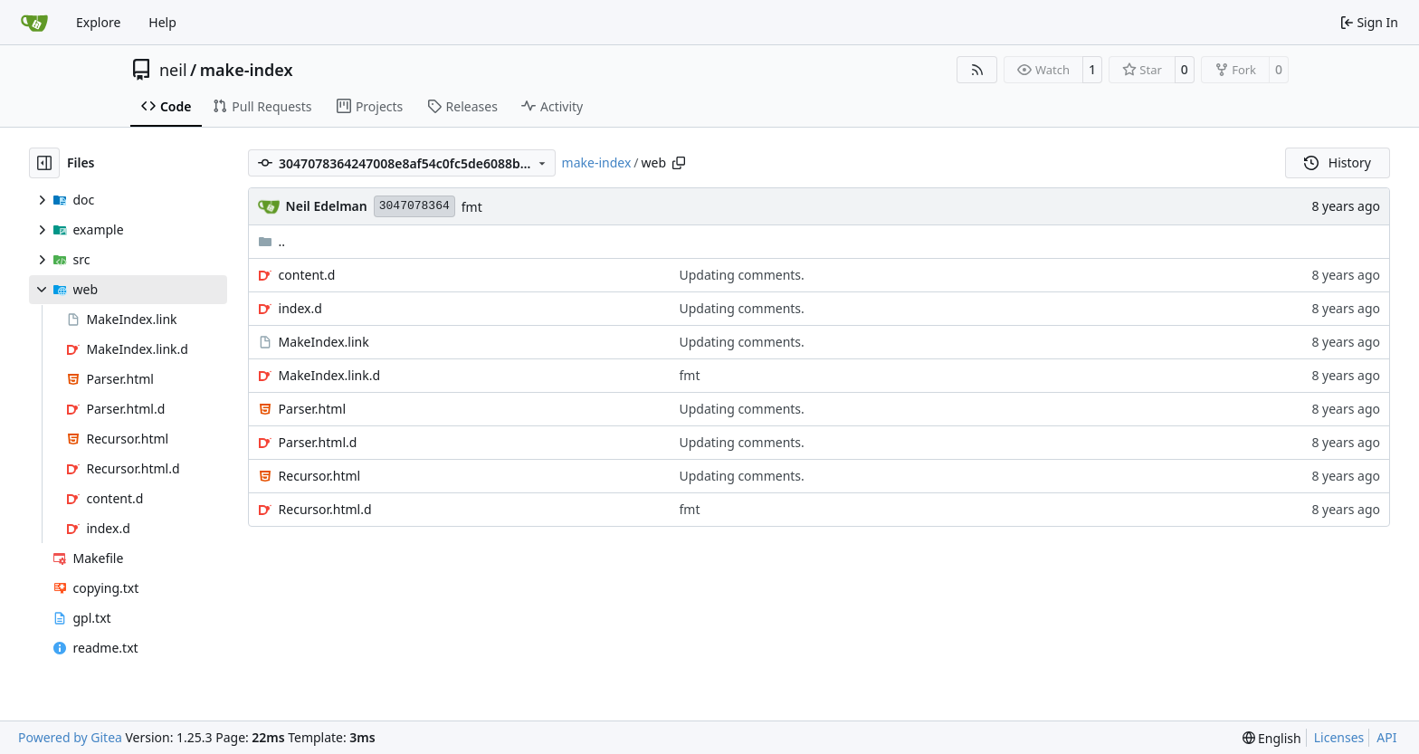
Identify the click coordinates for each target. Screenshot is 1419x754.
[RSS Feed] (977, 69)
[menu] (1272, 738)
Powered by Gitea (70, 737)
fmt (472, 206)
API (1386, 737)
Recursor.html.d (325, 509)
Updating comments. (742, 274)
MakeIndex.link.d (329, 375)
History (1337, 162)
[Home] (34, 22)
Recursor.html (320, 475)
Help (162, 22)
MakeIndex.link (324, 341)
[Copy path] (678, 163)
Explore (98, 22)
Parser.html (312, 408)
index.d (300, 308)
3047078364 (414, 206)
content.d (307, 274)
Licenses (1339, 737)
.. (272, 241)
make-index (246, 70)
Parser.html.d (318, 442)
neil (173, 70)
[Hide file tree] (44, 163)
